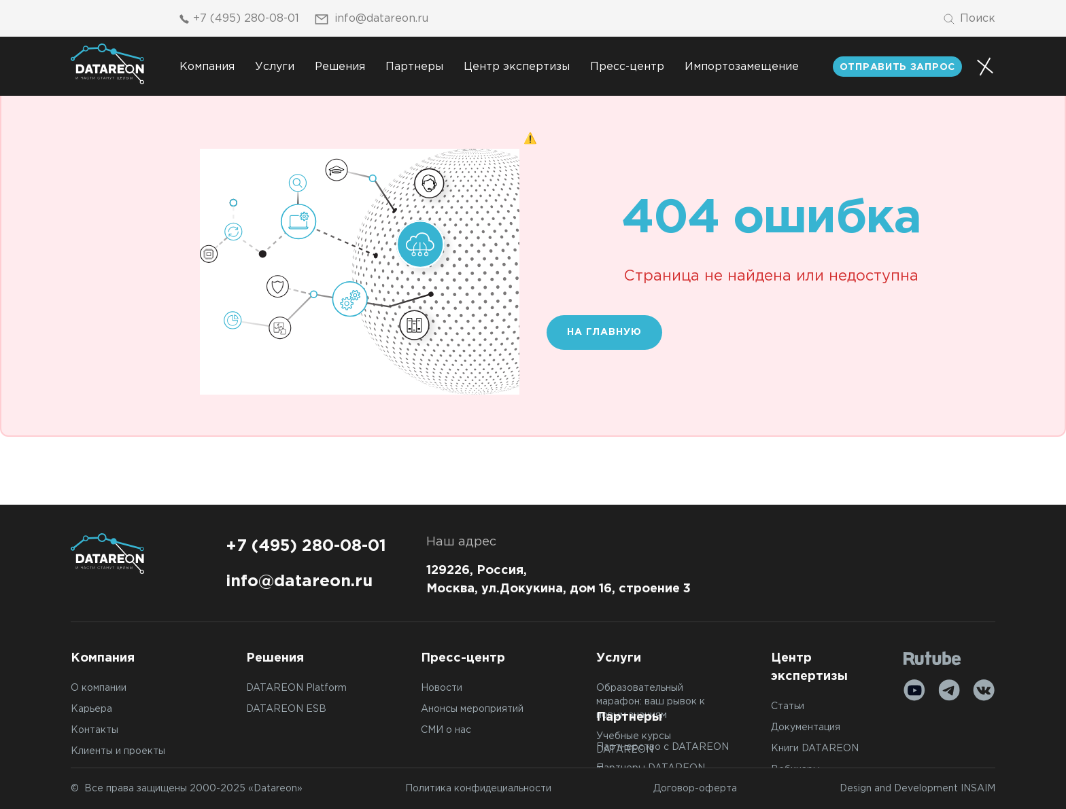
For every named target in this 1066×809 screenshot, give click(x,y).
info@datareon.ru (370, 19)
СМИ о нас (446, 730)
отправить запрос (897, 67)
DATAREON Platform (296, 688)
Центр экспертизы (517, 67)
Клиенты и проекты (118, 751)
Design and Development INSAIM (917, 789)
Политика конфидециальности (478, 789)
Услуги (274, 67)
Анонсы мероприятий (472, 709)
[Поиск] (968, 19)
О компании (98, 688)
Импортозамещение (742, 67)
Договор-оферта (695, 789)
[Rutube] (932, 658)
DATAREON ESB (286, 709)
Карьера (91, 709)
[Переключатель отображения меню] (985, 66)
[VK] (984, 690)
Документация (805, 727)
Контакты (94, 730)
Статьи (787, 706)
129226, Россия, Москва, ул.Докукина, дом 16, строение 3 (558, 579)
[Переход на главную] (107, 63)
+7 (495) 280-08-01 (237, 19)
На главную (604, 332)
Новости (441, 688)
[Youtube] (914, 690)
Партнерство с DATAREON (662, 747)
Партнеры (414, 67)
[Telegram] (949, 690)
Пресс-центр (627, 67)
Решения (340, 67)
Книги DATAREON (815, 748)
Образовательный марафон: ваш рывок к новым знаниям (650, 701)
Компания (207, 67)
